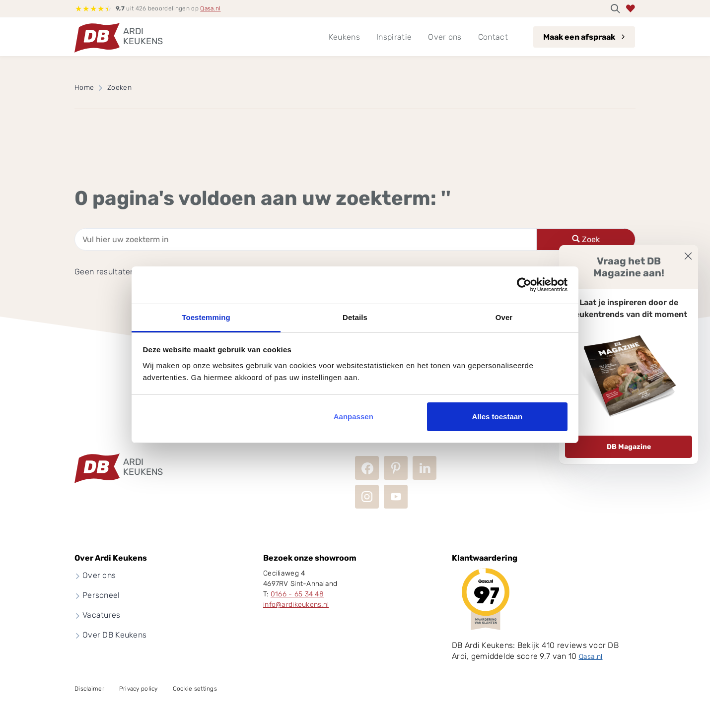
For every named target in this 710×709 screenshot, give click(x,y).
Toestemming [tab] (206, 317)
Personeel (101, 595)
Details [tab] (355, 317)
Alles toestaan (497, 416)
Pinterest (396, 468)
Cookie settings (195, 688)
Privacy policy (138, 688)
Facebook (367, 468)
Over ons (99, 575)
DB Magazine (629, 447)
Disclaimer (89, 688)
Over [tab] (504, 317)
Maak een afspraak (579, 37)
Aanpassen (353, 416)
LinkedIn (424, 468)
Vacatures (101, 615)
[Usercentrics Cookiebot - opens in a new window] (524, 284)
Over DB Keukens (114, 635)
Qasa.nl (210, 8)
